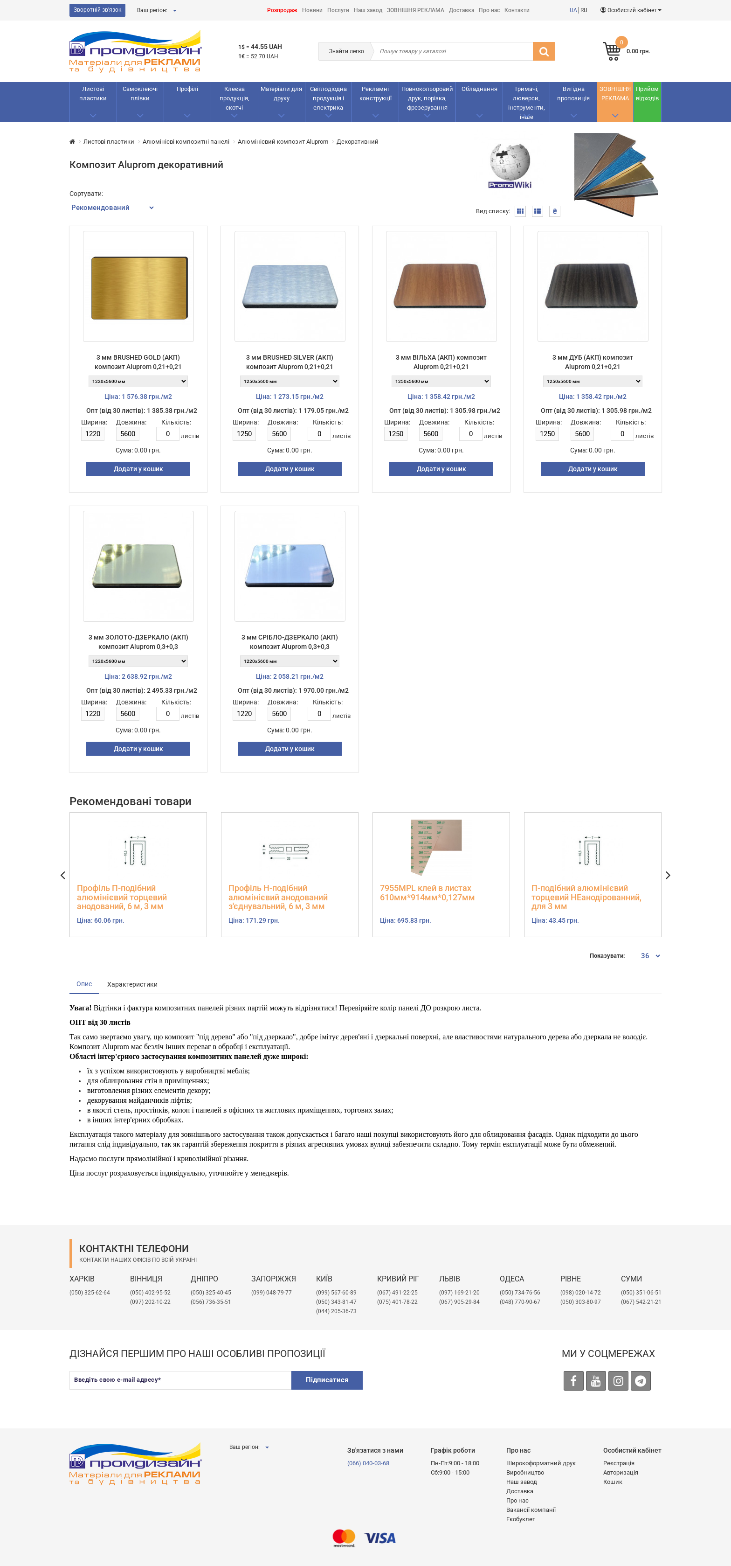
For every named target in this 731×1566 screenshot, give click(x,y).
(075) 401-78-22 (397, 1302)
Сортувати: (86, 193)
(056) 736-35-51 (211, 1302)
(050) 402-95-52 (150, 1292)
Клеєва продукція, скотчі (234, 98)
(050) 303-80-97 (580, 1302)
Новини (312, 10)
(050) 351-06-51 (641, 1292)
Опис (84, 984)
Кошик (612, 1481)
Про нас (489, 10)
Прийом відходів (647, 93)
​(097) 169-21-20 (459, 1292)
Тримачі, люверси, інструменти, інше (526, 102)
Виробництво (525, 1472)
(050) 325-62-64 (89, 1292)
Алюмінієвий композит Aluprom (283, 141)
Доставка (461, 10)
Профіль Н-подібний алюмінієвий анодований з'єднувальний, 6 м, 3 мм (278, 898)
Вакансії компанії (531, 1509)
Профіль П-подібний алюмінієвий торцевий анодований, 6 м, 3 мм (122, 898)
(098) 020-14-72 (580, 1292)
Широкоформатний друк (541, 1463)
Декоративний (358, 141)
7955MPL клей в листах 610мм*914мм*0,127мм (427, 893)
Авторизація (620, 1472)
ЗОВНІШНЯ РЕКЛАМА (415, 10)
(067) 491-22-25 (397, 1292)
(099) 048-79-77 (271, 1292)
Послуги (338, 10)
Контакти (517, 10)
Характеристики (132, 984)
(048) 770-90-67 (520, 1302)
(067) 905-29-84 (459, 1302)
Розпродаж (282, 10)
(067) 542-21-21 (641, 1302)
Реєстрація (618, 1463)
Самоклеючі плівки (140, 93)
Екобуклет (520, 1519)
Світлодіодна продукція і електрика (328, 98)
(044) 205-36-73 (336, 1311)
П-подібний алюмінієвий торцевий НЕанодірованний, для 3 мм (586, 898)
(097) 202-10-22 (150, 1302)
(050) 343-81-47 (336, 1302)
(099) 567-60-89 (336, 1292)
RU (583, 10)
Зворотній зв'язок (97, 10)
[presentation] (443, 1389)
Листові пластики (93, 93)
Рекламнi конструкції (375, 93)
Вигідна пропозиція (573, 93)
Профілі (187, 88)
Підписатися (327, 1380)
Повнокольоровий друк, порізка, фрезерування (427, 98)
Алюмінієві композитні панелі (186, 141)
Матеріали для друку (281, 93)
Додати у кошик (138, 469)
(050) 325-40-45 (211, 1292)
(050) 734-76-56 (520, 1292)
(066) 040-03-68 (368, 1463)
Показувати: (607, 955)
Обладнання (479, 88)
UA (573, 10)
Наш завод (368, 10)
